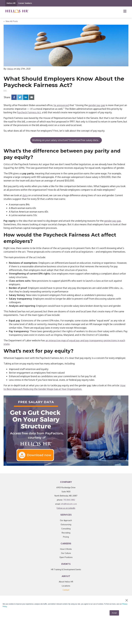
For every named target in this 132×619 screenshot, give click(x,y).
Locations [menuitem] (66, 586)
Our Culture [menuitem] (66, 553)
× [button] (126, 600)
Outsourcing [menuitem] (66, 524)
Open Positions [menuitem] (66, 557)
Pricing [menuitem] (66, 537)
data (25, 195)
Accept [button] (114, 613)
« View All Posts (11, 21)
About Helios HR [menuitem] (66, 582)
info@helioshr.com (69, 504)
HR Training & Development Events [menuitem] (66, 569)
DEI (5, 90)
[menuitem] (66, 590)
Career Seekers (25, 3)
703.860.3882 (69, 500)
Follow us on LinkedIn (66, 508)
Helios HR (11, 3)
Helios (10, 68)
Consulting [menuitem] (66, 528)
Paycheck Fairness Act (29, 112)
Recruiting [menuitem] (66, 533)
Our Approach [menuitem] (66, 520)
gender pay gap (96, 105)
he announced (61, 105)
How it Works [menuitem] (66, 549)
